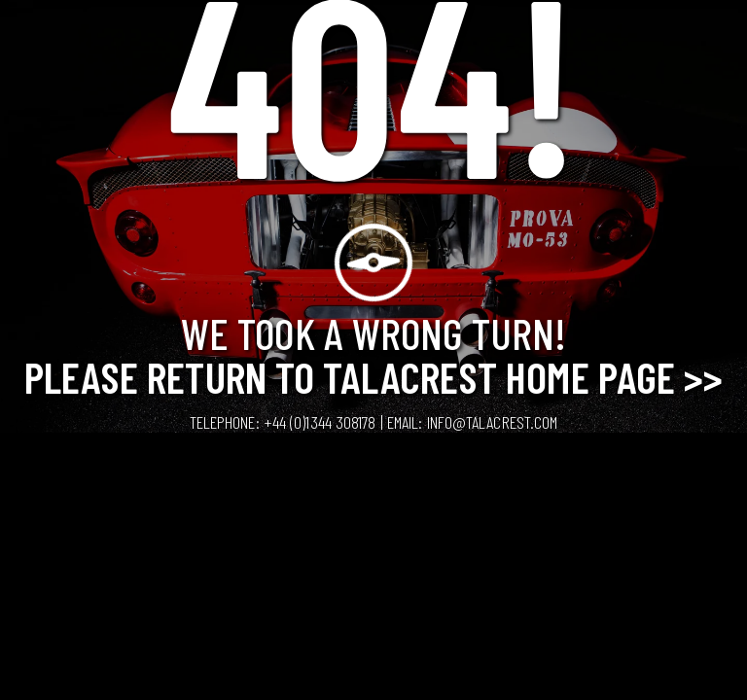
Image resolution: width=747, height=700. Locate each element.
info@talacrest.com (492, 422)
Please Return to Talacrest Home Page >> (374, 376)
